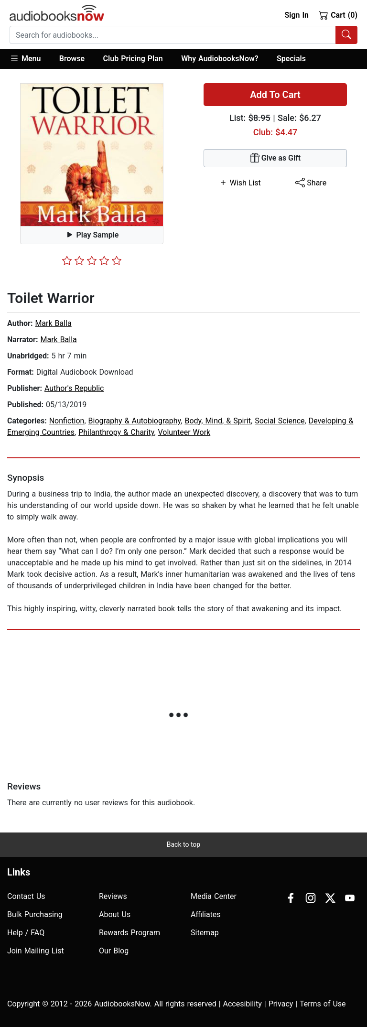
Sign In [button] (296, 15)
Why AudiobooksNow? (219, 58)
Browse (72, 58)
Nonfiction (67, 420)
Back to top (183, 844)
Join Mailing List (35, 950)
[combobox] (183, 35)
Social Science (279, 420)
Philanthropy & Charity (116, 432)
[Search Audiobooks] (346, 35)
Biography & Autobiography (134, 420)
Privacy (281, 1003)
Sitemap (205, 932)
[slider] (91, 260)
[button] (30, 59)
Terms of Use (323, 1003)
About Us (114, 914)
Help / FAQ (25, 932)
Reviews (113, 896)
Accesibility (242, 1003)
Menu (25, 58)
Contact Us (26, 896)
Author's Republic (74, 388)
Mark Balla (53, 323)
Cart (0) (338, 15)
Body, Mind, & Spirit (217, 420)
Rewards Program (129, 932)
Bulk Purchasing (35, 914)
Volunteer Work (184, 432)
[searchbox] (173, 35)
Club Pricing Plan (133, 58)
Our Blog (114, 950)
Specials (291, 58)
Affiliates (206, 914)
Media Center (214, 896)
